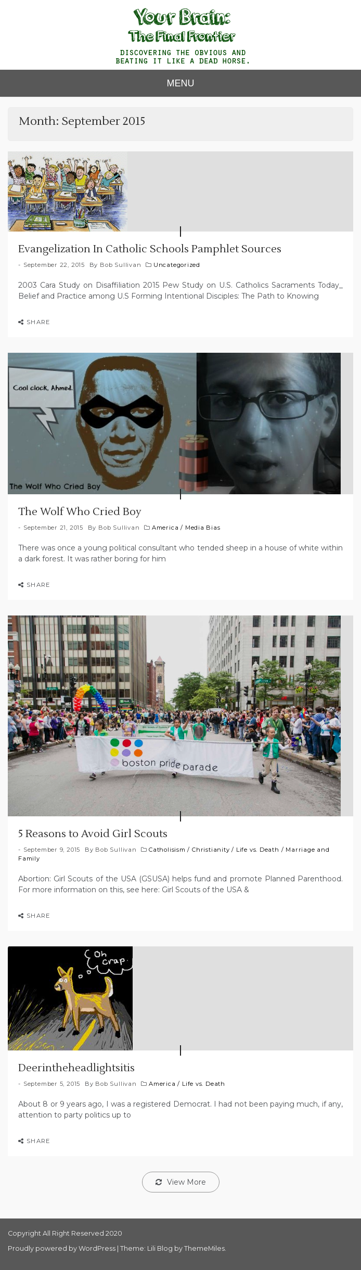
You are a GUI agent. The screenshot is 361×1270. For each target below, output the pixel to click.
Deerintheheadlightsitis (76, 1068)
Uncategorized (176, 264)
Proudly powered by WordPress (62, 1248)
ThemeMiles (204, 1248)
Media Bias (203, 527)
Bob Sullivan (120, 264)
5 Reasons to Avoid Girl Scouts (92, 834)
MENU (180, 83)
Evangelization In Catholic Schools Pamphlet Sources (149, 249)
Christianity (210, 849)
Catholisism (167, 849)
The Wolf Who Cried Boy (79, 512)
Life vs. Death (257, 849)
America (165, 527)
